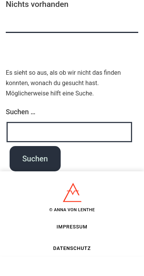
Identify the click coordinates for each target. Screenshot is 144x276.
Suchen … (20, 112)
